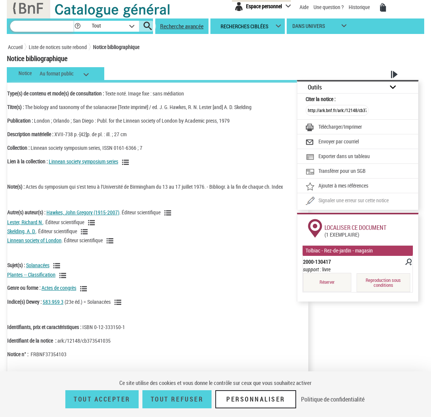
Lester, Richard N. (25, 222)
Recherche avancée (182, 26)
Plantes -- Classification (31, 274)
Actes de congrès (59, 287)
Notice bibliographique (116, 47)
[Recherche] (42, 26)
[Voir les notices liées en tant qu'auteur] (168, 212)
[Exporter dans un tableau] (338, 157)
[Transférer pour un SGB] (336, 171)
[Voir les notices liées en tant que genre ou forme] (84, 288)
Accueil (15, 47)
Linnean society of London (34, 240)
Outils (315, 87)
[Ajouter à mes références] (337, 186)
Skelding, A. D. (21, 231)
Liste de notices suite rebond (58, 47)
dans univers (308, 27)
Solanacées (37, 265)
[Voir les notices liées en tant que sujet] (57, 265)
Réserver (327, 282)
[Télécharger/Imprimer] (334, 127)
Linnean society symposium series (83, 161)
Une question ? (329, 7)
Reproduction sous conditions (383, 282)
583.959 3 (53, 301)
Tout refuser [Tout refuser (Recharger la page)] (177, 399)
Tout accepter (102, 399)
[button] (77, 26)
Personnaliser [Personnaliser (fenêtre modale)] (255, 399)
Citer (320, 99)
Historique (360, 7)
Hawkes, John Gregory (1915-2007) (82, 212)
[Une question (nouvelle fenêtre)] (347, 201)
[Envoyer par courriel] (332, 142)
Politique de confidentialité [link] (333, 399)
